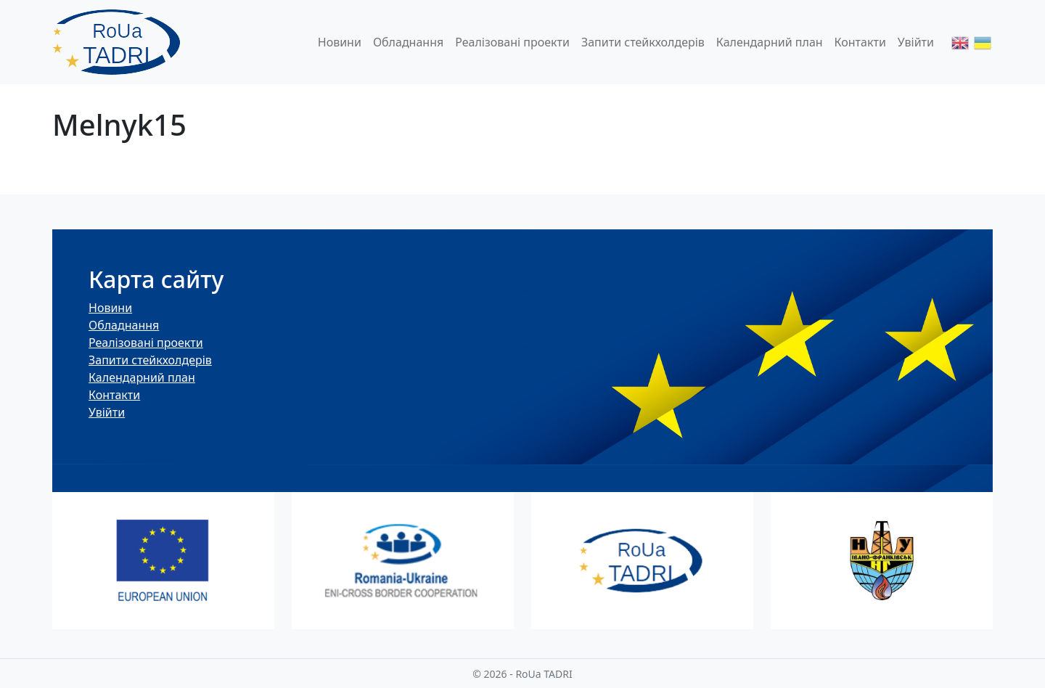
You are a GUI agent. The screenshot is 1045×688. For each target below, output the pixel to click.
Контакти (860, 42)
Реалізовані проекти (512, 42)
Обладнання (408, 42)
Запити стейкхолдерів (643, 42)
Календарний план (769, 42)
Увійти (916, 42)
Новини (339, 42)
